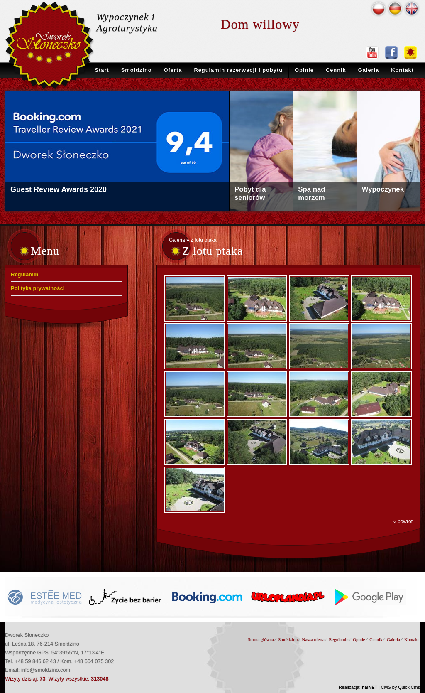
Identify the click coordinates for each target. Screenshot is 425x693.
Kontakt (402, 70)
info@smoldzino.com (45, 670)
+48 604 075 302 (94, 661)
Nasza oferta (313, 639)
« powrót (403, 521)
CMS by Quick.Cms (400, 687)
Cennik (336, 70)
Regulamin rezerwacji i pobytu (238, 70)
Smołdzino (136, 70)
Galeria (368, 70)
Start (102, 70)
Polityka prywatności (37, 288)
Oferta (173, 70)
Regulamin (24, 274)
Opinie (304, 70)
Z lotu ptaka (204, 240)
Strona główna (261, 639)
